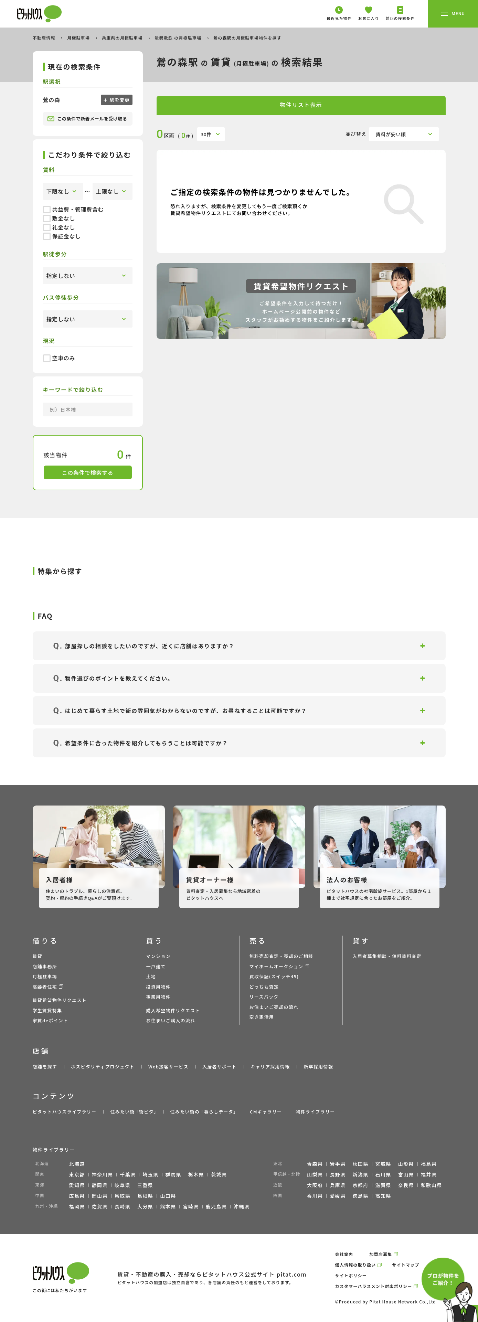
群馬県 (173, 1174)
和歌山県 (431, 1185)
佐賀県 (100, 1206)
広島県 (77, 1195)
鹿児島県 (216, 1206)
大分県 (145, 1206)
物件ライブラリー (315, 1111)
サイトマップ (405, 1265)
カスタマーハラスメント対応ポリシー (373, 1286)
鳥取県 (122, 1195)
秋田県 (360, 1163)
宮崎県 (191, 1206)
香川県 (315, 1195)
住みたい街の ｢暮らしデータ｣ (203, 1111)
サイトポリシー (351, 1275)
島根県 (145, 1195)
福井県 (429, 1174)
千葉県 (128, 1174)
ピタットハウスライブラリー (65, 1111)
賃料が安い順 (391, 134)
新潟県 (360, 1174)
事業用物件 (158, 996)
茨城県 (219, 1174)
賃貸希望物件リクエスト (60, 1000)
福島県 (429, 1163)
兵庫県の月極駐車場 (123, 38)
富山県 (406, 1174)
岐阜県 (122, 1185)
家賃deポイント (50, 1020)
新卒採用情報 (318, 1066)
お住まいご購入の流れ (170, 1020)
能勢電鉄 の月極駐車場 (179, 38)
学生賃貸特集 (47, 1010)
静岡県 (100, 1185)
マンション (158, 956)
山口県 (168, 1195)
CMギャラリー (266, 1111)
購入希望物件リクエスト (173, 1010)
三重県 (145, 1185)
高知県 (383, 1195)
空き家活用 (261, 1017)
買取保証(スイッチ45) (274, 976)
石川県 (383, 1174)
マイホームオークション (276, 966)
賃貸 (38, 956)
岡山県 (100, 1195)
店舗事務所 (45, 966)
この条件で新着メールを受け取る (87, 118)
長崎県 (122, 1206)
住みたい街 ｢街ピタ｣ (133, 1111)
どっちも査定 (264, 986)
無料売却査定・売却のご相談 (281, 956)
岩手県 (338, 1163)
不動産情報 (45, 38)
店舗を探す (45, 1066)
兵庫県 (338, 1185)
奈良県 (406, 1185)
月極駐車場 (79, 38)
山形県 (406, 1163)
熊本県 (168, 1206)
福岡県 (77, 1206)
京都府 (360, 1185)
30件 (206, 134)
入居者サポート (219, 1066)
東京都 (77, 1174)
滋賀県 (383, 1185)
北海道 (77, 1163)
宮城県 (383, 1163)
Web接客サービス (168, 1066)
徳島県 (360, 1195)
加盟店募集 (380, 1254)
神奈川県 (102, 1174)
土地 (151, 976)
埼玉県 (150, 1174)
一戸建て (156, 966)
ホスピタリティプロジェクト (103, 1066)
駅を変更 (119, 99)
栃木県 (196, 1174)
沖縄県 (241, 1206)
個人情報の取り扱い (355, 1265)
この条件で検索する (88, 472)
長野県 (338, 1174)
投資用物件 (158, 986)
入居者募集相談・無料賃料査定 (387, 956)
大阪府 (315, 1185)
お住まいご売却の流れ (274, 1007)
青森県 (315, 1163)
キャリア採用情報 (270, 1066)
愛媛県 (338, 1195)
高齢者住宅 (45, 986)
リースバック (264, 996)
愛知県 (77, 1185)
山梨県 (315, 1174)
